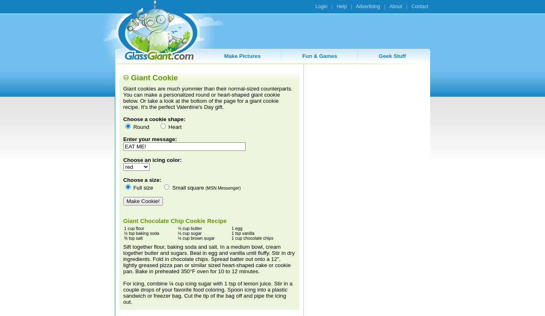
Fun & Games (319, 56)
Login (321, 6)
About (395, 6)
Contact (419, 6)
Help (342, 6)
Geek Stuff (392, 56)
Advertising (368, 6)
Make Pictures (242, 56)
